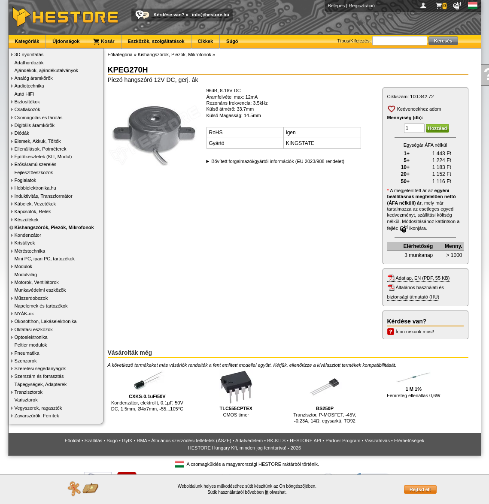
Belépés (336, 5)
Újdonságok (65, 41)
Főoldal (72, 440)
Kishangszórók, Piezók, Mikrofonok (54, 227)
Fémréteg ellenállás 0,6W (413, 384)
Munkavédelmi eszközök (40, 290)
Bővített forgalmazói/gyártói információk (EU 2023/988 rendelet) (277, 161)
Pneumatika (27, 353)
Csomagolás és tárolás (39, 117)
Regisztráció (362, 5)
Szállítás (94, 440)
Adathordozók (29, 62)
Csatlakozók (27, 109)
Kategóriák (27, 41)
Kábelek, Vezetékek (35, 203)
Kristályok (25, 242)
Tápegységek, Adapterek (41, 384)
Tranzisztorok (29, 392)
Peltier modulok (31, 344)
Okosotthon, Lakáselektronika (46, 321)
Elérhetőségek (409, 440)
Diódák (22, 133)
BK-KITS (276, 440)
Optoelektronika (31, 337)
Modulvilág (26, 274)
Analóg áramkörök (34, 78)
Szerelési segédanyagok (40, 368)
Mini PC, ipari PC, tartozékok (45, 258)
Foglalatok (25, 180)
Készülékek (27, 219)
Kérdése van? (169, 14)
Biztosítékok (27, 101)
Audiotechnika (29, 85)
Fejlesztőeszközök (34, 172)
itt (266, 492)
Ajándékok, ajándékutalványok (47, 70)
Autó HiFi (24, 94)
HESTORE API (305, 440)
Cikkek (205, 41)
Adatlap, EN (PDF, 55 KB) (423, 278)
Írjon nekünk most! (415, 331)
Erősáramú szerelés (36, 164)
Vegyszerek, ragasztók (38, 407)
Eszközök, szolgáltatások (156, 41)
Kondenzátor (28, 235)
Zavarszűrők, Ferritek (37, 415)
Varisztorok (26, 399)
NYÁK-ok (24, 313)
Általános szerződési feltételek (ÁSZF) (191, 440)
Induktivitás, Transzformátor (44, 196)
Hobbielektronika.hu (35, 187)
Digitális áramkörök (35, 125)
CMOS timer (236, 393)
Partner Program (342, 440)
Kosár (103, 41)
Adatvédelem (249, 440)
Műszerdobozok (31, 298)
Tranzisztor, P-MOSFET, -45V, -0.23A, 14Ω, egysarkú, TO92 (324, 396)
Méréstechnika (30, 251)
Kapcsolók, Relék (33, 211)
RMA (142, 440)
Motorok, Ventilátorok (37, 282)
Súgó (232, 41)
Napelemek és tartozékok (41, 305)
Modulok (24, 266)
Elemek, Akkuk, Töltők (38, 141)
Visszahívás (377, 440)
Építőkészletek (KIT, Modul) (43, 156)
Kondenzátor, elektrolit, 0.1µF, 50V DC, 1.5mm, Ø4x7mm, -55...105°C (147, 390)
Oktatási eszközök (34, 329)
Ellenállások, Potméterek (41, 148)
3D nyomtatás (29, 54)
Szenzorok (26, 360)
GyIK (127, 440)
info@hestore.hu (210, 14)
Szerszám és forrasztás (39, 376)
